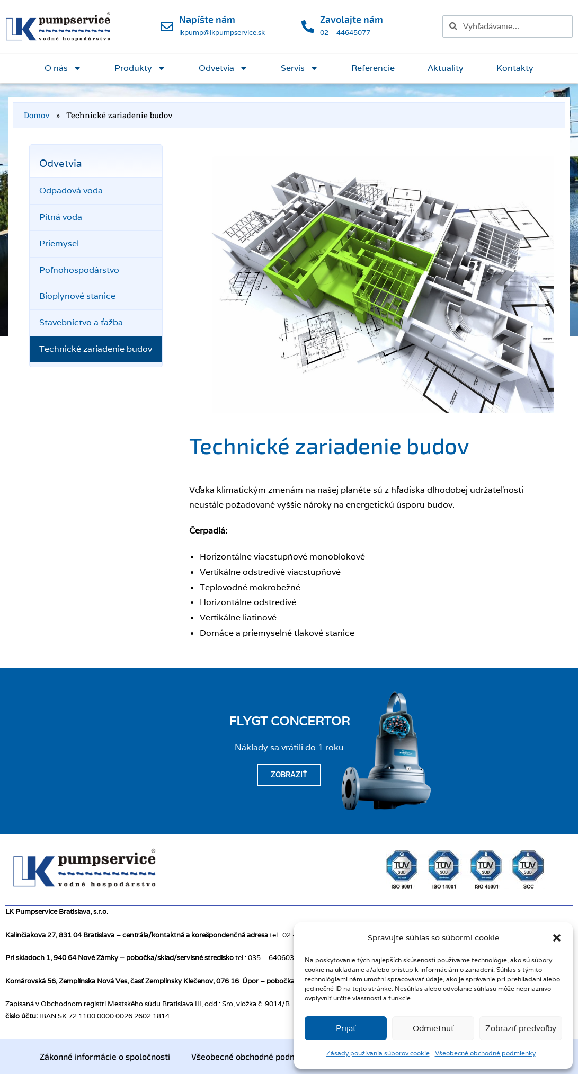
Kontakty (514, 68)
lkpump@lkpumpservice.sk (222, 32)
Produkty (140, 68)
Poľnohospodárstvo (79, 270)
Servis (299, 68)
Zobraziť (289, 774)
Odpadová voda (71, 190)
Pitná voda (60, 217)
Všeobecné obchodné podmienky (485, 1053)
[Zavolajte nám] (307, 26)
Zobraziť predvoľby (520, 1028)
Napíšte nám (207, 19)
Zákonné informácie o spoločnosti (105, 1056)
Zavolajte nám (351, 19)
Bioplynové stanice (77, 295)
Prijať (346, 1028)
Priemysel (59, 243)
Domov (37, 115)
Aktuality (446, 68)
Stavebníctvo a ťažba (81, 322)
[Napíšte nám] (167, 26)
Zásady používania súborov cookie (378, 1053)
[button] (557, 938)
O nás (63, 68)
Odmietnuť (433, 1028)
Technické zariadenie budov (95, 348)
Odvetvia (223, 68)
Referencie (373, 68)
